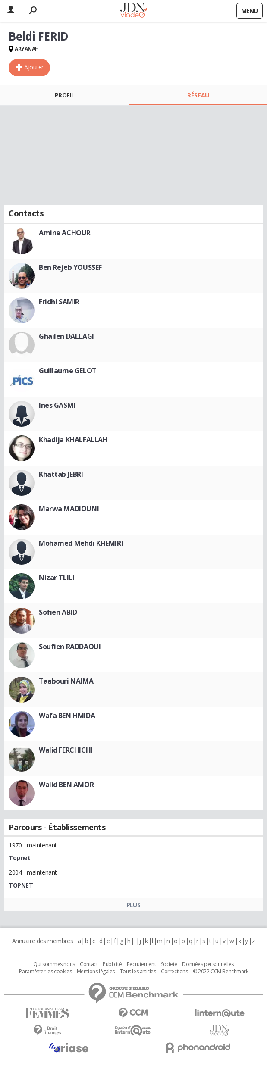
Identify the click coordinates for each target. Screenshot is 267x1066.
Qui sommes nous (54, 964)
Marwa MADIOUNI (69, 508)
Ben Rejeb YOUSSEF (70, 267)
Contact (88, 964)
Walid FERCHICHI (66, 750)
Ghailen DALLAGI (66, 336)
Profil (64, 95)
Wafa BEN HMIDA (67, 715)
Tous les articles (138, 972)
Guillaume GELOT (68, 370)
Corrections (174, 972)
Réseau (198, 95)
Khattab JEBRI (61, 474)
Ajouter (34, 67)
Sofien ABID (58, 612)
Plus (133, 905)
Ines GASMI (57, 405)
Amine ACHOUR (65, 233)
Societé (169, 964)
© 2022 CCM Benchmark (220, 972)
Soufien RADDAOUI (70, 646)
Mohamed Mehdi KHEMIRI (81, 543)
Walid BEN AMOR (66, 784)
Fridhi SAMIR (59, 301)
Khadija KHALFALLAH (73, 439)
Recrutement (141, 964)
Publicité (112, 964)
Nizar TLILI (56, 577)
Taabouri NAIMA (66, 681)
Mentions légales (96, 972)
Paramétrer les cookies (45, 972)
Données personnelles (208, 964)
